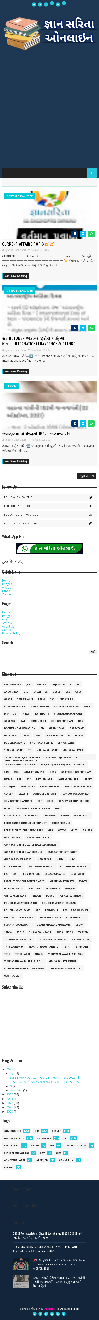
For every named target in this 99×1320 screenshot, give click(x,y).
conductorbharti (45, 793)
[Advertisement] (49, 112)
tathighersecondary (52, 939)
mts (27, 735)
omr (38, 735)
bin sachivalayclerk (78, 786)
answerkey (11, 691)
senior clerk (66, 742)
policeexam (75, 735)
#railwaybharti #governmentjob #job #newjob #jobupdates (45, 764)
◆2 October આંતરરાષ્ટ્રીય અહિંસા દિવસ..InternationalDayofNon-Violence (39, 340)
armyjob (9, 786)
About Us (8, 626)
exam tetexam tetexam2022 (21, 815)
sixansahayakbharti (18, 924)
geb (50, 830)
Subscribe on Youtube (50, 514)
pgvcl (50, 895)
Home (6, 580)
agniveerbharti (68, 779)
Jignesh (7, 591)
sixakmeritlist (76, 917)
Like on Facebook (50, 506)
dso (57, 808)
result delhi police (75, 910)
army (88, 779)
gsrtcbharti (12, 837)
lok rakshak (31, 873)
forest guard (39, 706)
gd (42, 728)
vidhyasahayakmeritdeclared (24, 968)
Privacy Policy (11, 633)
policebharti (54, 735)
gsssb (56, 691)
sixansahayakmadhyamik (53, 924)
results (9, 917)
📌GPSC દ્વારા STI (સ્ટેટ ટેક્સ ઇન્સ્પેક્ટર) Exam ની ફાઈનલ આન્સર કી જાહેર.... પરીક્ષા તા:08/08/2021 (59, 1264)
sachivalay (27, 917)
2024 (16, 771)
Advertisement (34, 771)
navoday (34, 888)
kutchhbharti (13, 866)
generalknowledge (20, 196)
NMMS (8, 779)
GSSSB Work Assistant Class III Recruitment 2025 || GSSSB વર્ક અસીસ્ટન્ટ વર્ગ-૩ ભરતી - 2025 (47, 1235)
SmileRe (7, 623)
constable (66, 699)
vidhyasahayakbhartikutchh (23, 961)
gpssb (8, 699)
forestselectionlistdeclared (23, 830)
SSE (29, 779)
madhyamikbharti (62, 881)
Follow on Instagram (50, 523)
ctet (50, 801)
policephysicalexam (17, 910)
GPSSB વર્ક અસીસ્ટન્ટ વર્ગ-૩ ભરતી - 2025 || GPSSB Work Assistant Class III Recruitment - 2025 (45, 1248)
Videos (6, 587)
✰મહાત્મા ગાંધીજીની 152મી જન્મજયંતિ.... (38, 433)
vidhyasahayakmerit (62, 961)
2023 (10, 1099)
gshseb (87, 830)
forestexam (82, 815)
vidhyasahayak (73, 750)
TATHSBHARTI (44, 779)
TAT (23, 720)
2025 (10, 1069)
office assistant (15, 895)
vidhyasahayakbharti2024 (65, 953)
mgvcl (83, 881)
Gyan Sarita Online (69, 1308)
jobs (29, 684)
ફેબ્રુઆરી (16, 1090)
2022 (6, 771)
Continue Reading (16, 276)
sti (30, 750)
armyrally (28, 786)
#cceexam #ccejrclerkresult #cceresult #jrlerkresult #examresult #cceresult (40, 758)
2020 (10, 1111)
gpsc (78, 691)
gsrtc (88, 706)
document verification (19, 728)
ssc (52, 699)
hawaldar (44, 859)
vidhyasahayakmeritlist (65, 968)
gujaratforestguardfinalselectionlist (31, 844)
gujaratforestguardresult (23, 852)
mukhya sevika (13, 888)
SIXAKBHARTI (25, 699)
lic (6, 873)
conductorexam (62, 720)
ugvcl (39, 953)
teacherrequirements (43, 946)
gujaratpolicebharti (18, 859)
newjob (70, 888)
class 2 (23, 793)
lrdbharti (77, 873)
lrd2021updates (55, 873)
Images (7, 584)
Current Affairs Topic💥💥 (28, 244)
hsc (72, 859)
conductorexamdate (18, 801)
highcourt (11, 735)
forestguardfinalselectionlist (25, 822)
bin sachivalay (49, 786)
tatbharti (42, 713)
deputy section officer (73, 801)
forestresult (61, 822)
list (15, 873)
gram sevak (56, 728)
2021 (10, 1107)
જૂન (13, 1073)
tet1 (66, 946)
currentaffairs (14, 706)
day (80, 720)
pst (37, 910)
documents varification (33, 808)
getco (62, 830)
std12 (20, 932)
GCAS (53, 771)
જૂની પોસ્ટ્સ (86, 476)
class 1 (8, 793)
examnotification (57, 815)
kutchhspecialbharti (74, 866)
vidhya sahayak (47, 750)
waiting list (12, 975)
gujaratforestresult (62, 852)
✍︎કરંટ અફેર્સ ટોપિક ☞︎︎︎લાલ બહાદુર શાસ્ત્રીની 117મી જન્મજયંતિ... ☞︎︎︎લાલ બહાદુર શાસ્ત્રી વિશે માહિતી (59, 1281)
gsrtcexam (77, 728)
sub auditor (65, 932)
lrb (68, 691)
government (12, 684)
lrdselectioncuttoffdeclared (24, 881)
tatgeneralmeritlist (18, 939)
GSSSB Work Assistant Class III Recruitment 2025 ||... (45, 1077)
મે (11, 1086)
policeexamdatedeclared (20, 902)
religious (51, 910)
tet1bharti (81, 946)
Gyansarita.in (50, 1308)
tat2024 (83, 932)
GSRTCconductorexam (76, 771)
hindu (61, 859)
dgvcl (8, 808)
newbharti (52, 888)
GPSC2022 (9, 720)
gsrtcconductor (38, 837)
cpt (39, 801)
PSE (19, 779)
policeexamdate (14, 742)
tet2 (7, 953)
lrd (26, 691)
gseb (74, 830)
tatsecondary (13, 946)
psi (78, 684)
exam (41, 699)
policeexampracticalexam (59, 902)
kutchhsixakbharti (42, 866)
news (26, 713)
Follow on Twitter (50, 497)
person (11, 386)
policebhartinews (71, 895)
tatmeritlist (80, 939)
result (41, 684)
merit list (11, 713)
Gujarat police (61, 684)
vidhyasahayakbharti (68, 713)
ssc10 (79, 924)
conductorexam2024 (75, 793)
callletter (40, 691)
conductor (38, 720)
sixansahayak (13, 750)
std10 (7, 932)
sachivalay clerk (41, 742)
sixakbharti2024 (50, 917)
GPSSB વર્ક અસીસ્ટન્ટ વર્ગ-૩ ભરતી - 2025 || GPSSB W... (45, 1082)
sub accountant (40, 932)
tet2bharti (22, 953)
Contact (7, 594)
